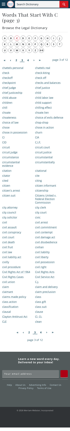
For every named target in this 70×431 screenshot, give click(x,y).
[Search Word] (63, 4)
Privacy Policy (26, 388)
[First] (4, 60)
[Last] (39, 60)
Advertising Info (38, 384)
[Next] (34, 60)
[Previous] (10, 60)
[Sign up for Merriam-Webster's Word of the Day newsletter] (30, 373)
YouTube (40, 396)
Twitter (29, 396)
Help (10, 384)
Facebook (19, 396)
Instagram (51, 396)
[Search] (41, 4)
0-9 (41, 50)
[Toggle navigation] (3, 4)
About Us (21, 384)
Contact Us (56, 384)
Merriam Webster (9, 360)
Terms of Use (44, 388)
